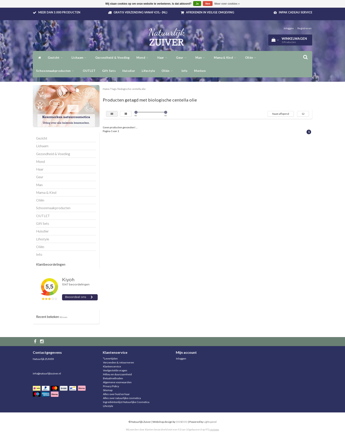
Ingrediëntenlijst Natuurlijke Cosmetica (126, 402)
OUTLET (89, 71)
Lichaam (80, 57)
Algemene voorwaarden (117, 382)
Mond (143, 57)
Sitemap (107, 390)
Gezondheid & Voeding (112, 57)
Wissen (63, 317)
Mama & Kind (226, 57)
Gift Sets (109, 71)
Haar (163, 57)
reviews (214, 429)
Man (201, 57)
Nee (207, 3)
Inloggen (289, 28)
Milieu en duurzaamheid (117, 374)
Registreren (304, 28)
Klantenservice (112, 366)
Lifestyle (148, 71)
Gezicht (56, 57)
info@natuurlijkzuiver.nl (47, 373)
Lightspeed (210, 421)
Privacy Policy (111, 386)
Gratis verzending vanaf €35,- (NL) (140, 12)
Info (184, 71)
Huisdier (128, 71)
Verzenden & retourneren (118, 362)
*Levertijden (110, 358)
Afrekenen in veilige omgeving (210, 12)
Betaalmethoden (113, 378)
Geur (182, 57)
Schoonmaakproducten (56, 71)
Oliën (168, 71)
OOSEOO (181, 421)
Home (106, 88)
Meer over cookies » (227, 3)
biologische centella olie (132, 88)
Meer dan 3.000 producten (59, 12)
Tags (113, 88)
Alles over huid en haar (116, 394)
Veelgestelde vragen (115, 370)
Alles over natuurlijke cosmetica (122, 398)
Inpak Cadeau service (295, 12)
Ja (197, 3)
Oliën (252, 57)
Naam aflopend (280, 113)
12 (303, 113)
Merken (200, 71)
